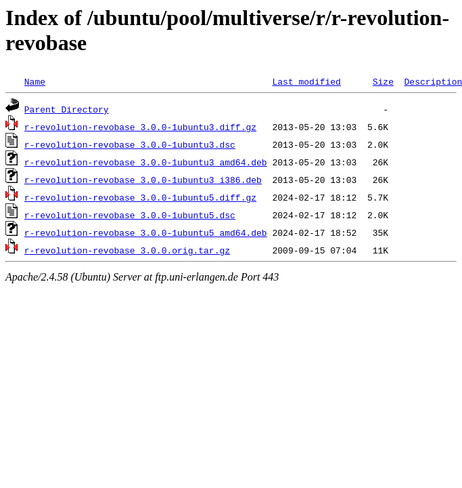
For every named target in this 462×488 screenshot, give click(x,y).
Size (383, 81)
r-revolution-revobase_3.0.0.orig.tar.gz (127, 250)
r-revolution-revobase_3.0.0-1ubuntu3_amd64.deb (145, 162)
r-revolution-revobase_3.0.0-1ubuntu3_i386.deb (143, 180)
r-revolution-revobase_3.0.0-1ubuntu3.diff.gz (140, 127)
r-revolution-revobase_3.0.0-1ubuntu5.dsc (129, 215)
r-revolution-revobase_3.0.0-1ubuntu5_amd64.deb (145, 232)
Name (34, 81)
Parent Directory (66, 109)
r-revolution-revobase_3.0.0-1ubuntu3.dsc (129, 144)
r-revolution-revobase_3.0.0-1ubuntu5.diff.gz (140, 197)
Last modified (306, 81)
